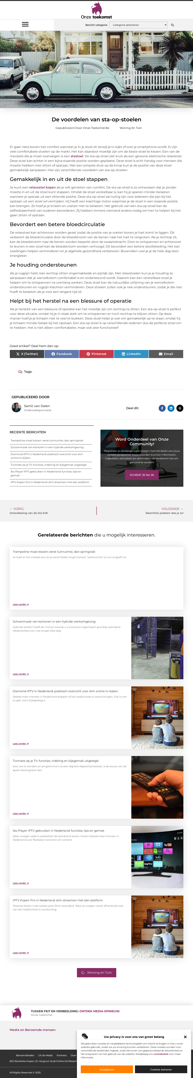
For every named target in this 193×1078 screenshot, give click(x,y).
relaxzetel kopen (42, 187)
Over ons (76, 1055)
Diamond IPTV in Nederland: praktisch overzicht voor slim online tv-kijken (65, 691)
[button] (185, 1037)
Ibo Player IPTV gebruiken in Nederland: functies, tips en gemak (58, 830)
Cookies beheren (161, 1069)
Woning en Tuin (131, 128)
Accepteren (107, 1069)
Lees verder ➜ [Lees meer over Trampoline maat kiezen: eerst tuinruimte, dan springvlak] (21, 604)
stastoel (77, 156)
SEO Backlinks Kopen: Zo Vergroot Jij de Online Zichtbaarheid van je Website (53, 1061)
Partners (61, 1055)
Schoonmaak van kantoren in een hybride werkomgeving (47, 447)
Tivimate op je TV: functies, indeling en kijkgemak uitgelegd (48, 464)
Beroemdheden (24, 1055)
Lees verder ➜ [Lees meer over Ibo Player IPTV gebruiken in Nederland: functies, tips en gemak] (21, 883)
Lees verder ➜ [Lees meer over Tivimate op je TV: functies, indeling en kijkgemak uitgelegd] (21, 813)
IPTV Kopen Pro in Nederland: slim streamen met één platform (50, 482)
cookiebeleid (160, 1054)
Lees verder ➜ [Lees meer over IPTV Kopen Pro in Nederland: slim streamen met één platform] (21, 952)
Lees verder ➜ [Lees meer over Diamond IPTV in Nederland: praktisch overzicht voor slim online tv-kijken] (21, 743)
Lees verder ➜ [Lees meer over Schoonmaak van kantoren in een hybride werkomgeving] (21, 673)
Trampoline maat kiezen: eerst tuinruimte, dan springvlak (47, 440)
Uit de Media (45, 1055)
